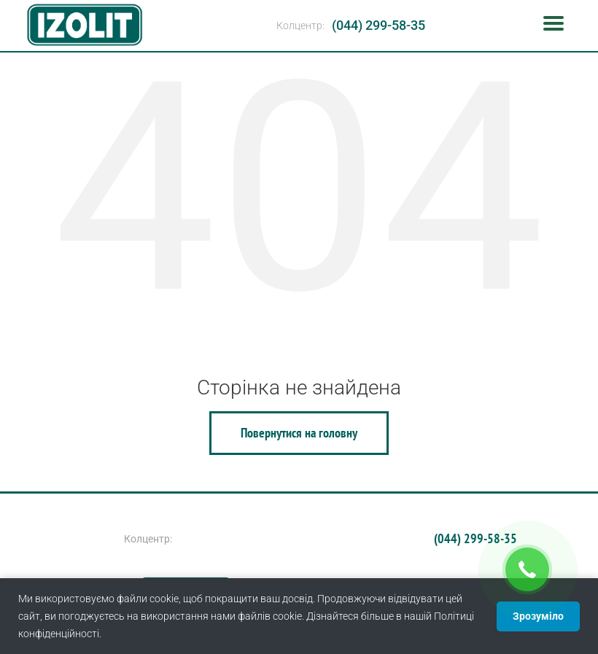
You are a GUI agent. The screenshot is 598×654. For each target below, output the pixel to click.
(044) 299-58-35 (378, 25)
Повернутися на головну (299, 432)
